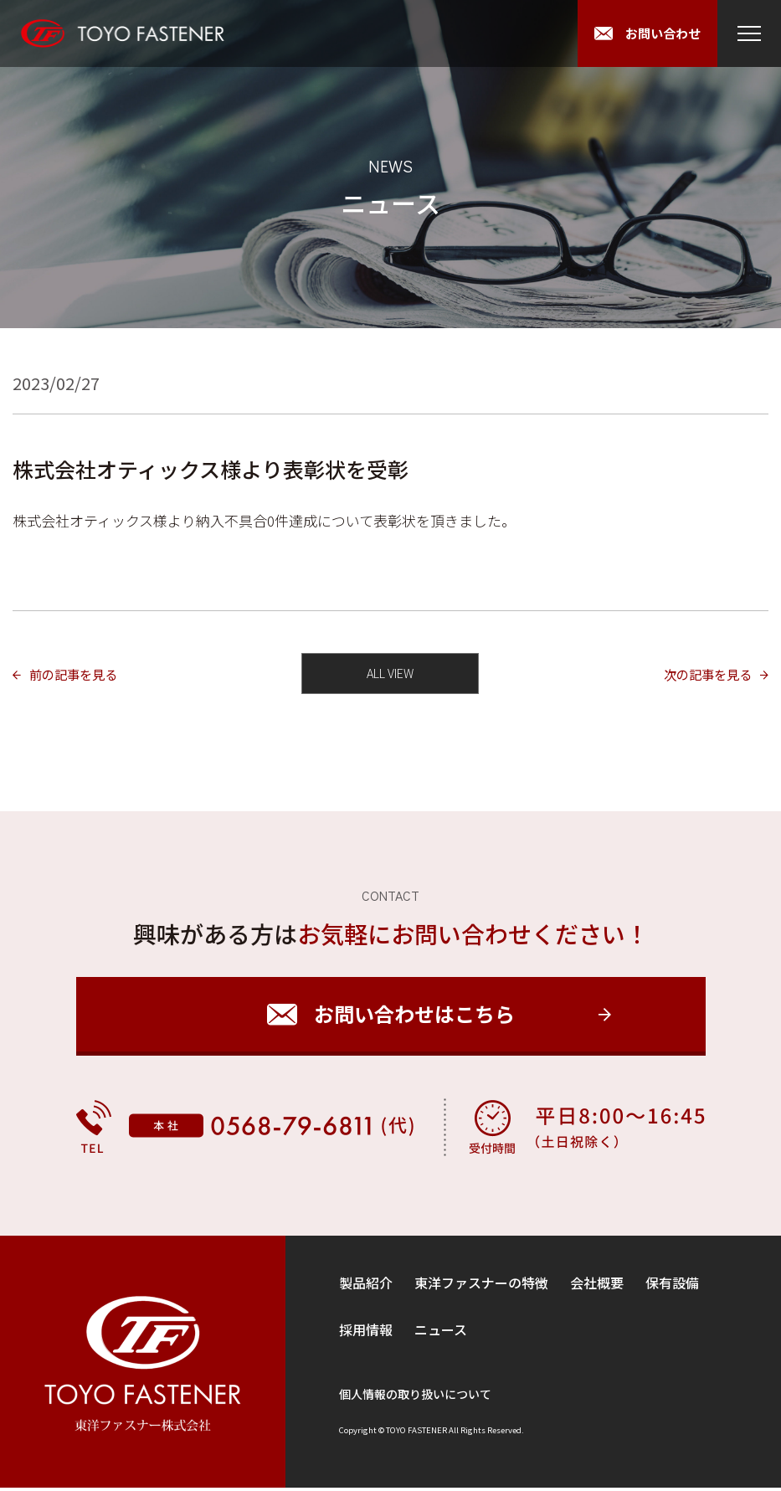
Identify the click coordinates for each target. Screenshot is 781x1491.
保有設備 (672, 1286)
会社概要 (597, 1286)
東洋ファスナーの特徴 (481, 1286)
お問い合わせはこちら (414, 1017)
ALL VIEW (390, 675)
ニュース (440, 1333)
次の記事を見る (699, 675)
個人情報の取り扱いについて (415, 1397)
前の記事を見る (82, 675)
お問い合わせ (659, 33)
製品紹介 (366, 1286)
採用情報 (366, 1333)
